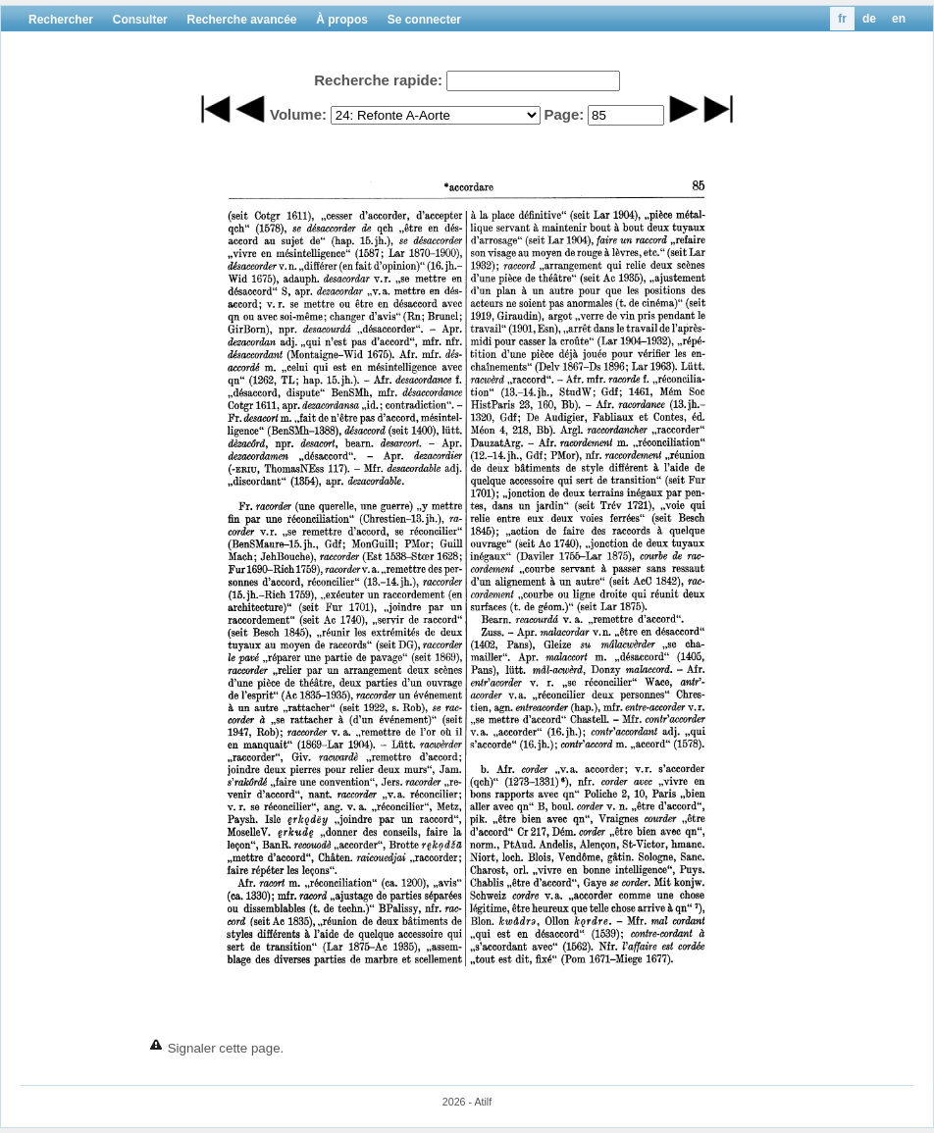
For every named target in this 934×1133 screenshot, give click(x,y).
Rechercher (60, 19)
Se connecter (424, 19)
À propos (342, 19)
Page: (564, 114)
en (899, 19)
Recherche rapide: (378, 80)
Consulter (140, 19)
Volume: (298, 114)
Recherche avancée (241, 19)
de (869, 19)
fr (842, 19)
